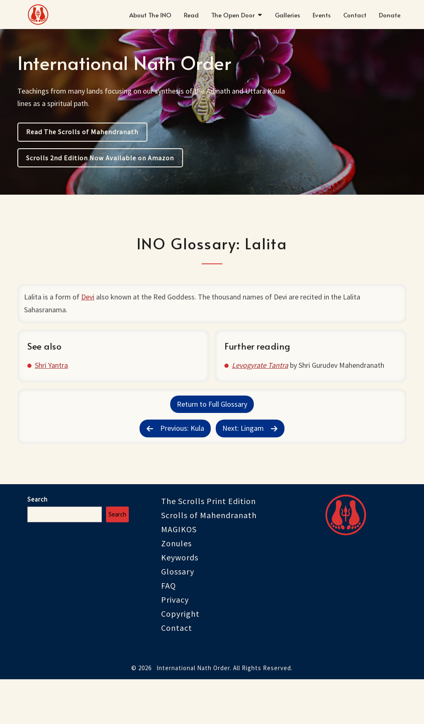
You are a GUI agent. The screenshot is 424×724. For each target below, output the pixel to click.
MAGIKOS (179, 573)
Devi (91, 300)
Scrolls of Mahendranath (209, 559)
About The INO (150, 14)
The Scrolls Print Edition (208, 545)
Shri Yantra (56, 388)
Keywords (179, 601)
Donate (389, 14)
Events (322, 14)
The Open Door (233, 14)
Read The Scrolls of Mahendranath (82, 132)
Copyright (180, 658)
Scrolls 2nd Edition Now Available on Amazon (100, 158)
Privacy (175, 644)
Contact (354, 14)
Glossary (177, 616)
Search (37, 544)
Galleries (287, 14)
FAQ (168, 630)
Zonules (176, 587)
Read (191, 14)
